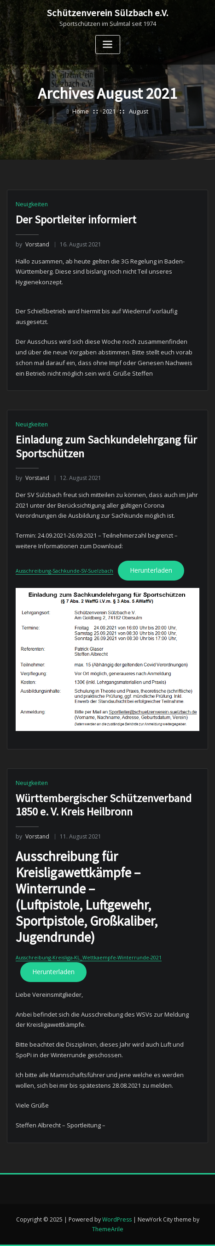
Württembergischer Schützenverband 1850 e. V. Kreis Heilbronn (104, 1026)
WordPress (117, 1219)
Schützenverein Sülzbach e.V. (107, 13)
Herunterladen (147, 771)
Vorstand (32, 244)
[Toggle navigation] (107, 44)
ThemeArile (107, 1229)
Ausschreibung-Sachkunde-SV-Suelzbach (63, 772)
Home (80, 111)
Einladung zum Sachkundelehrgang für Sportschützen (106, 647)
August (138, 111)
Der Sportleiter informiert (76, 219)
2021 (109, 111)
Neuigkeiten (32, 204)
